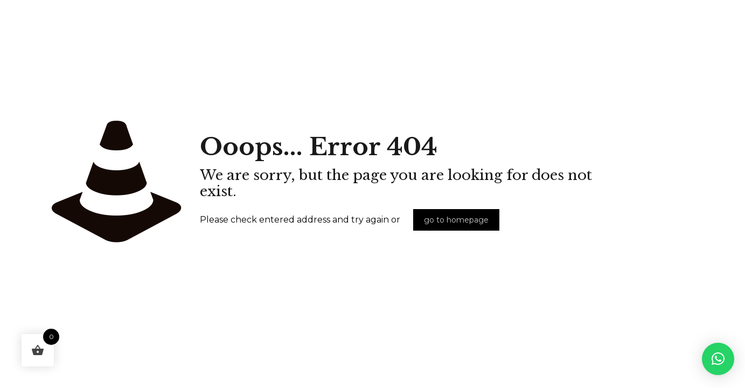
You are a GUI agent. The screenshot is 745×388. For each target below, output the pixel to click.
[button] (718, 359)
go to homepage (456, 220)
